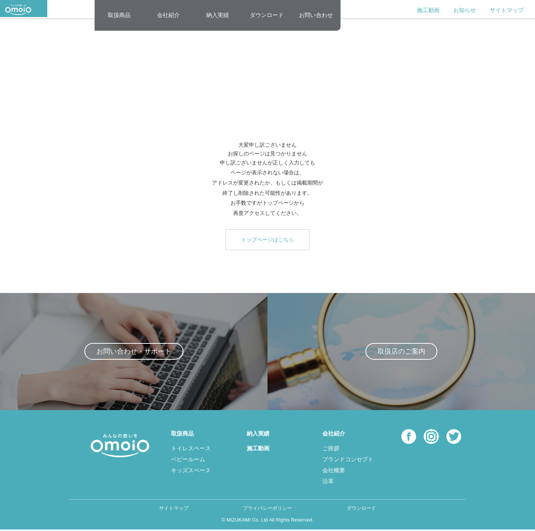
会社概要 (333, 471)
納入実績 (217, 15)
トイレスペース (191, 449)
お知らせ (464, 10)
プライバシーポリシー (267, 509)
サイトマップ (507, 10)
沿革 (328, 482)
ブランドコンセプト (347, 460)
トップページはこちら (267, 240)
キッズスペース (191, 471)
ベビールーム (188, 460)
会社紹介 (168, 15)
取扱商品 (119, 15)
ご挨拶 (330, 449)
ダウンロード (267, 15)
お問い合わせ (316, 15)
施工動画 (428, 10)
